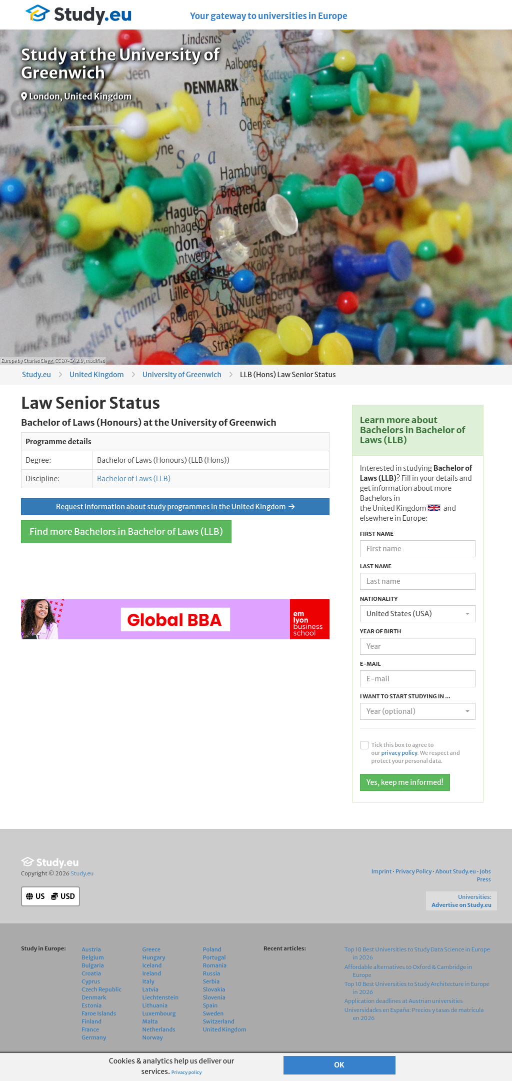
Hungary (154, 957)
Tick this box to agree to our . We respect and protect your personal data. (415, 752)
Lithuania (155, 1005)
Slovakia (214, 989)
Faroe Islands (99, 1013)
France (90, 1029)
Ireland (152, 973)
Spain (210, 1005)
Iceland (152, 965)
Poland (212, 949)
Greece (151, 949)
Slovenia (214, 997)
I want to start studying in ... (405, 696)
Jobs (485, 871)
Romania (215, 965)
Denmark (94, 997)
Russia (211, 973)
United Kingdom (97, 374)
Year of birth (381, 631)
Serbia (211, 981)
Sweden (213, 1013)
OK (339, 1064)
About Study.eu (456, 871)
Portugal (214, 957)
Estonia (92, 1005)
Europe (8, 360)
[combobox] (418, 613)
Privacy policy (187, 1072)
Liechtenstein (160, 997)
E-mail (370, 663)
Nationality (379, 598)
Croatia (91, 973)
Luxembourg (159, 1013)
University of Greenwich (182, 374)
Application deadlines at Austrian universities (403, 1000)
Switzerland (218, 1021)
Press (484, 879)
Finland (92, 1021)
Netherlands (159, 1029)
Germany (94, 1037)
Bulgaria (93, 965)
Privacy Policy (414, 871)
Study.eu (36, 374)
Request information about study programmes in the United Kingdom (175, 506)
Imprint (382, 871)
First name (377, 533)
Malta (150, 1021)
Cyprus (91, 981)
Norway (152, 1037)
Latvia (150, 989)
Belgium (93, 957)
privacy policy (399, 752)
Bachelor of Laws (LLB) (133, 478)
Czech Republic (102, 989)
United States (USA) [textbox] (399, 613)
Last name (376, 566)
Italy (148, 981)
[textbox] (414, 711)
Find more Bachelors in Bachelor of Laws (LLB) (126, 531)
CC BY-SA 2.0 (68, 360)
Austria (91, 949)
